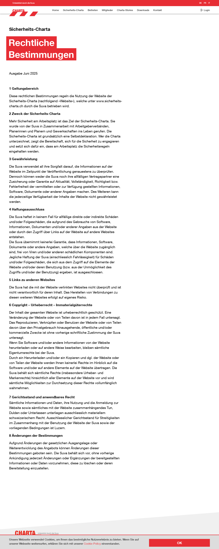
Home (55, 10)
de (200, 3)
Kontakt (157, 10)
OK (179, 543)
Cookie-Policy (92, 543)
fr (205, 3)
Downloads (143, 10)
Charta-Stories (125, 10)
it (209, 3)
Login (205, 10)
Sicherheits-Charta (73, 10)
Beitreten (93, 10)
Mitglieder (107, 10)
